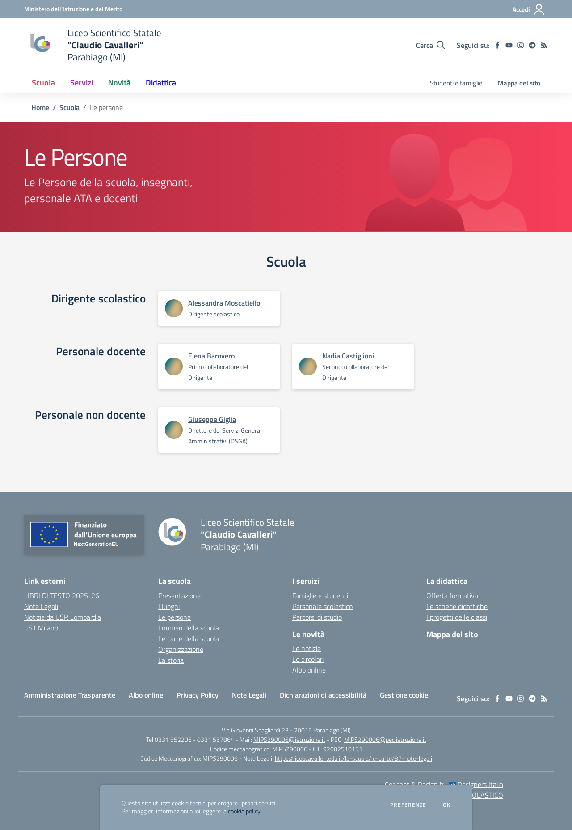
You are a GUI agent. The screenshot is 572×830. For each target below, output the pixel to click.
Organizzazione (180, 649)
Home (40, 107)
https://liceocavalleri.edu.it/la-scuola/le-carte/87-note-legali (353, 758)
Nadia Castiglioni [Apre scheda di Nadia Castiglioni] (348, 355)
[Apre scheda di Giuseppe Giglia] (174, 430)
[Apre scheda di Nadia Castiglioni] (308, 366)
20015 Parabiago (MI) (322, 730)
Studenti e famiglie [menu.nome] (456, 83)
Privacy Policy (198, 695)
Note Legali (249, 695)
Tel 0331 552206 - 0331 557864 (190, 739)
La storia (171, 660)
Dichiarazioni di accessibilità (323, 695)
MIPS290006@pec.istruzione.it (385, 739)
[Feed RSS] (544, 45)
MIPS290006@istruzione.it (289, 739)
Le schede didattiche (457, 606)
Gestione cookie (404, 695)
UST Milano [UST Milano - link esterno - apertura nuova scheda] (41, 627)
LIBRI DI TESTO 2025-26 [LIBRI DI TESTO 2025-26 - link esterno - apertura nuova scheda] (61, 595)
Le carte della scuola (188, 638)
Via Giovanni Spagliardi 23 (255, 730)
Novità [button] (119, 83)
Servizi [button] (81, 83)
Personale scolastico (322, 606)
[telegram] (532, 45)
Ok (447, 805)
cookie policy (244, 811)
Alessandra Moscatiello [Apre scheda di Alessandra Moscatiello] (224, 303)
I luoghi (169, 606)
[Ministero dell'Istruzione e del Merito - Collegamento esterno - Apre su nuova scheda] (73, 8)
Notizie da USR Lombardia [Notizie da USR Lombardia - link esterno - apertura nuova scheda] (62, 617)
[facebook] (497, 45)
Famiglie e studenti (320, 595)
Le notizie (306, 648)
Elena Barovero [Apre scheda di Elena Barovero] (211, 355)
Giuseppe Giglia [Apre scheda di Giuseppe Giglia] (212, 419)
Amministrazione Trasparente (69, 695)
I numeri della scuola (188, 627)
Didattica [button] (161, 83)
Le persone (174, 617)
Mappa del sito (519, 83)
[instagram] (521, 45)
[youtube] (509, 45)
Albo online (309, 669)
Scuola (69, 107)
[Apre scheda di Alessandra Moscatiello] (174, 308)
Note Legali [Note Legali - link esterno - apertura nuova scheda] (41, 606)
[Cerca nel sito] (430, 45)
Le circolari (308, 659)
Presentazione (179, 595)
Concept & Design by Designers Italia (444, 784)
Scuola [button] (43, 83)
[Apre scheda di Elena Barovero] (174, 366)
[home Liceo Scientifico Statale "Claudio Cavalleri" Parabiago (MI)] (92, 45)
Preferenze (408, 805)
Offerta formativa (452, 595)
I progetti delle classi (456, 617)
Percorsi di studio (317, 617)
